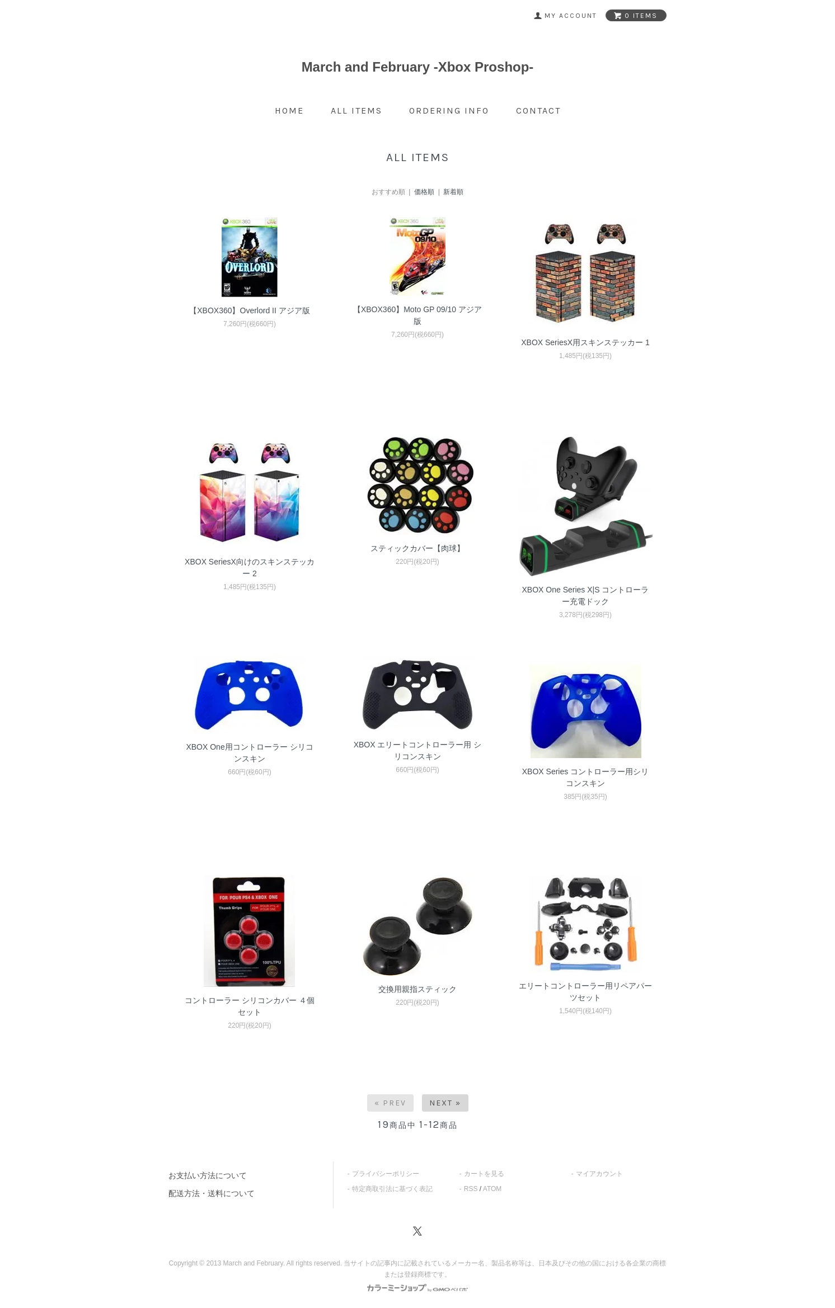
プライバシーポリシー (385, 1174)
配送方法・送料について (211, 1193)
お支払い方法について (207, 1175)
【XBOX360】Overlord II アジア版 (249, 310)
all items (356, 110)
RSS (471, 1189)
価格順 (424, 192)
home (289, 110)
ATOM (492, 1189)
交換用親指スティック (417, 989)
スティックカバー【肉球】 (417, 548)
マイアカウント (599, 1174)
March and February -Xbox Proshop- (418, 66)
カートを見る (484, 1174)
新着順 (453, 192)
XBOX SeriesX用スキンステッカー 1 (585, 342)
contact (538, 110)
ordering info (449, 110)
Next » (445, 1103)
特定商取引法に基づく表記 (392, 1189)
